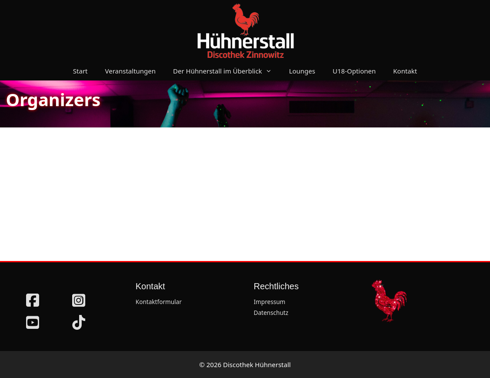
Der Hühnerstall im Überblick (226, 70)
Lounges (302, 71)
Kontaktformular (159, 302)
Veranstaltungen (130, 71)
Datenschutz (271, 312)
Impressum (270, 302)
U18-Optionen (354, 71)
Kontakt (405, 71)
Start (80, 71)
